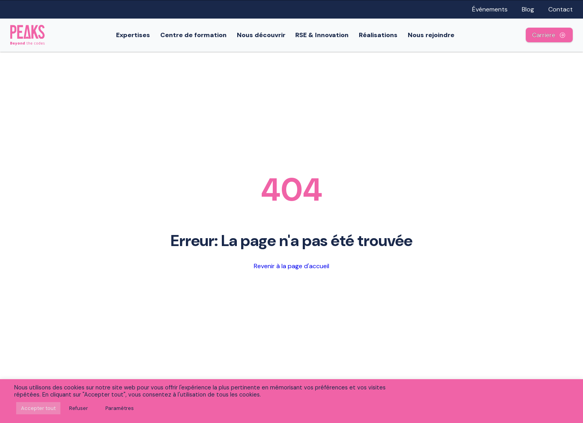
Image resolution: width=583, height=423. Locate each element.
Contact (560, 9)
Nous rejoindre (431, 35)
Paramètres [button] (119, 408)
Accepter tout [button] (38, 408)
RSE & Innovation (322, 35)
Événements (490, 9)
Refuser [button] (78, 408)
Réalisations (378, 35)
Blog (528, 9)
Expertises (133, 35)
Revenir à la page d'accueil (291, 266)
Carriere (549, 35)
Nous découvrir (261, 35)
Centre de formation (193, 35)
